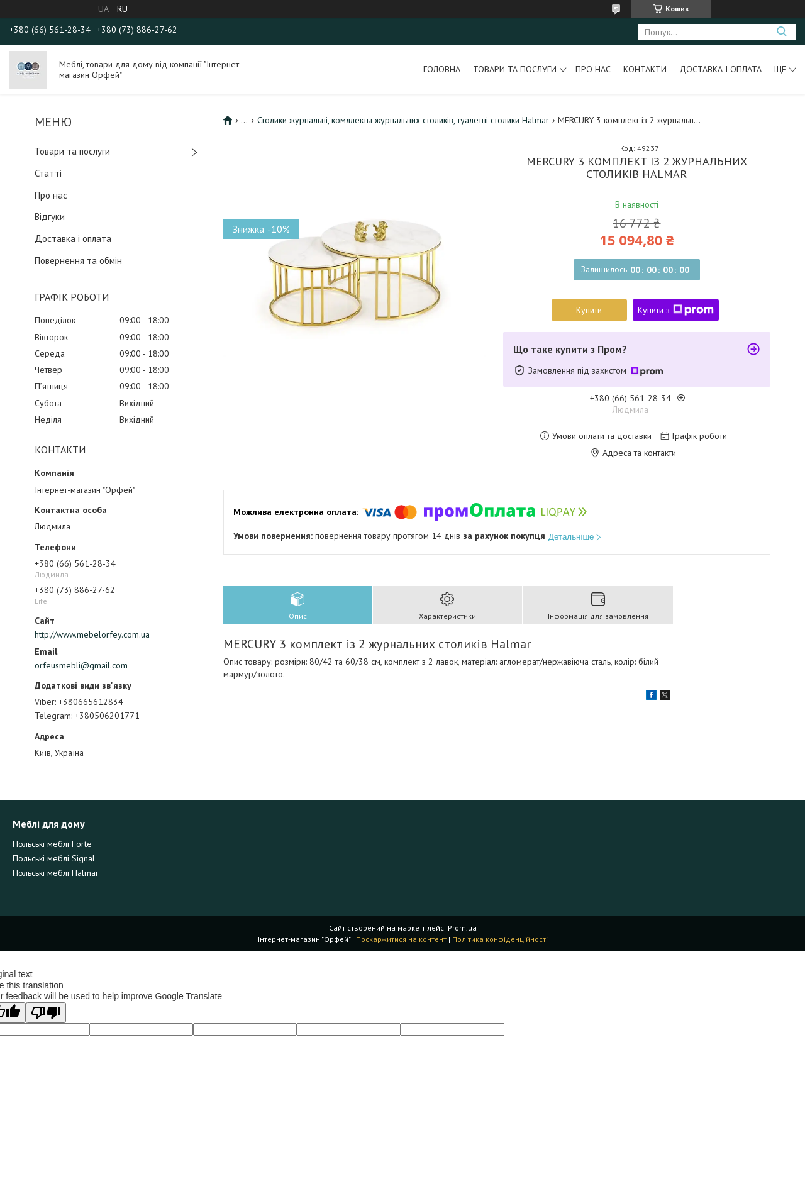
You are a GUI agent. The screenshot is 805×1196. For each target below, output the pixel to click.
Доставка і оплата (720, 69)
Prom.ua (462, 928)
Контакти (645, 69)
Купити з (676, 310)
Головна (441, 69)
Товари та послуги (515, 69)
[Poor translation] (46, 1012)
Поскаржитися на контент (401, 939)
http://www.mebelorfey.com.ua (92, 634)
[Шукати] (781, 32)
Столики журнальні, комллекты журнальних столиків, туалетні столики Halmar (403, 120)
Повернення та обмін (78, 261)
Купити (589, 310)
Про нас (593, 69)
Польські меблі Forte (52, 844)
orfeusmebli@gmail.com (81, 665)
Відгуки (50, 217)
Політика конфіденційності (500, 939)
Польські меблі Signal (54, 858)
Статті (48, 173)
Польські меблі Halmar (56, 872)
